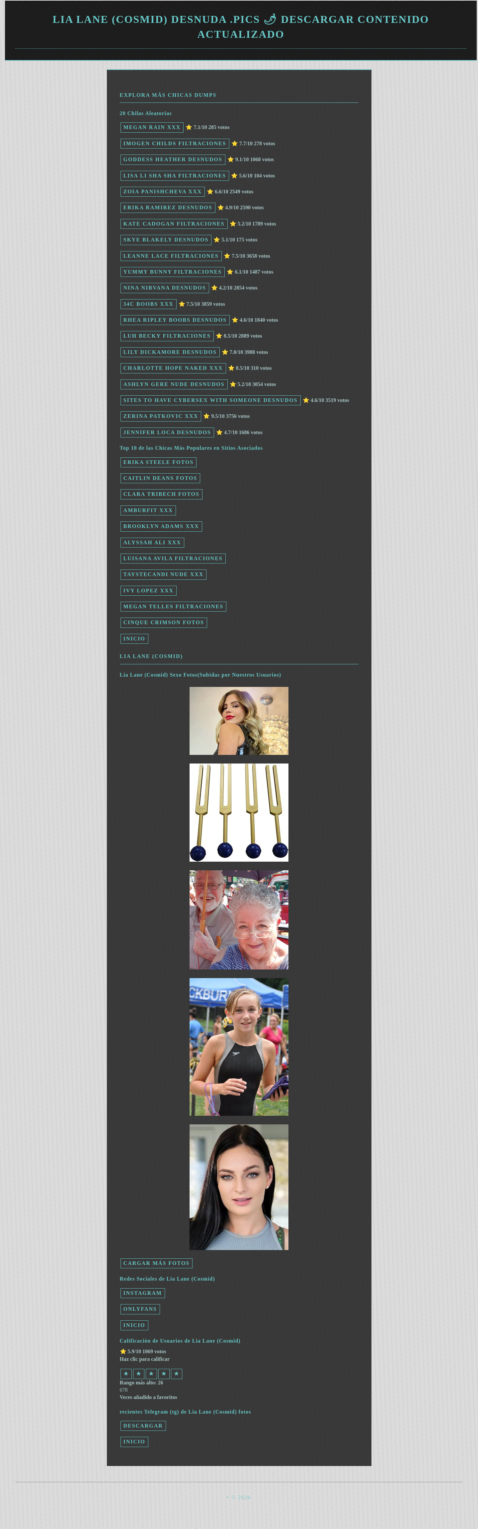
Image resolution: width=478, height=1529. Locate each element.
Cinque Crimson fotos (163, 622)
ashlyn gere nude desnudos (174, 384)
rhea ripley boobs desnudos (175, 320)
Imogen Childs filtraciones (174, 143)
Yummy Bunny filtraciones (172, 272)
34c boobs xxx (148, 304)
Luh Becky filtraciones (167, 336)
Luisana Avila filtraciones (173, 558)
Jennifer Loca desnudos (167, 432)
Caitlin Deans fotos (160, 478)
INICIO (134, 638)
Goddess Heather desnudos (172, 159)
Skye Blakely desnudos (166, 239)
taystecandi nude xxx (163, 574)
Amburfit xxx (148, 510)
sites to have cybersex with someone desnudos (210, 400)
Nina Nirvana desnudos (164, 288)
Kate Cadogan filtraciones (174, 224)
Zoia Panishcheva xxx (162, 191)
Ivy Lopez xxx (148, 590)
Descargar (143, 1426)
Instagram (142, 1293)
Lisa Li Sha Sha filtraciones (174, 175)
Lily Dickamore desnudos (170, 352)
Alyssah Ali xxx (152, 542)
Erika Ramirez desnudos (167, 207)
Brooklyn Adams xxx (161, 526)
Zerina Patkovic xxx (161, 416)
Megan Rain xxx (152, 127)
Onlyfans (140, 1309)
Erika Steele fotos (158, 462)
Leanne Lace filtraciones (171, 256)
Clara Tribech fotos (161, 494)
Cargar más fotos (156, 1263)
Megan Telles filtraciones (173, 606)
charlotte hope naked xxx (173, 368)
